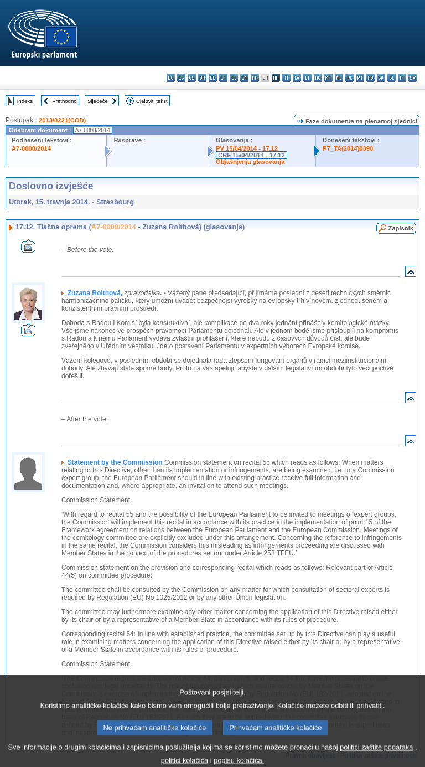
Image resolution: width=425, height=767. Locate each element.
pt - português (360, 78)
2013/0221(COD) (62, 120)
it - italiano (286, 78)
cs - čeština (192, 78)
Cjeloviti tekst (152, 101)
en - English (244, 78)
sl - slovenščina (391, 78)
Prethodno (64, 101)
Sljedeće (97, 101)
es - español (181, 78)
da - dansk (202, 78)
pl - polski (349, 78)
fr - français (255, 78)
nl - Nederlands (339, 78)
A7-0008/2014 (31, 148)
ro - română (370, 78)
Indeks (25, 101)
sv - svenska (412, 78)
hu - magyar (318, 78)
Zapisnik (400, 228)
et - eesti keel (223, 78)
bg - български (171, 78)
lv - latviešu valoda (297, 78)
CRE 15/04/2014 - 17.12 (251, 155)
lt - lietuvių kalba (307, 78)
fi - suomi (402, 78)
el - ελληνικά (234, 78)
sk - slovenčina (381, 78)
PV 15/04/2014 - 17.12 (247, 148)
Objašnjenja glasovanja (250, 161)
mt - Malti (328, 78)
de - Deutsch (213, 78)
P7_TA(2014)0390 (348, 148)
